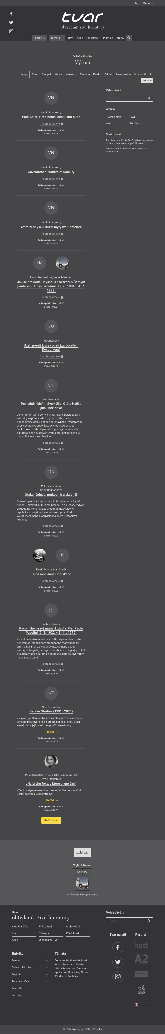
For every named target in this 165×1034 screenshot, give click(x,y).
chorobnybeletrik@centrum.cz (84, 894)
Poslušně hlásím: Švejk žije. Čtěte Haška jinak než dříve (51, 406)
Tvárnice (108, 37)
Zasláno (85, 74)
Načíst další (51, 820)
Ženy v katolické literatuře (67, 960)
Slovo (35, 74)
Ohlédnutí (140, 74)
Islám (75, 976)
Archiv (120, 37)
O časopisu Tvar (48, 939)
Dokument (82, 968)
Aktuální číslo (20, 926)
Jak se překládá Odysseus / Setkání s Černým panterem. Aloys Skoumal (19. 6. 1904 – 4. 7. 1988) (51, 286)
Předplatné (72, 933)
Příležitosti (92, 37)
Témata (57, 37)
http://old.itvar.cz (136, 143)
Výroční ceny (61, 972)
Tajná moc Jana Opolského (51, 574)
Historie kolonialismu (65, 968)
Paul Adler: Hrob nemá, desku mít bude (51, 117)
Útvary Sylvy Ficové (77, 972)
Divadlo (79, 964)
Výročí (24, 74)
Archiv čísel (73, 926)
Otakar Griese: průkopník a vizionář (51, 495)
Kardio (97, 74)
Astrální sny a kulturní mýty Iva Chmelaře (51, 227)
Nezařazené (123, 74)
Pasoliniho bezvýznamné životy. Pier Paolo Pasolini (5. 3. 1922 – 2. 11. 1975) (51, 630)
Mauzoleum (69, 964)
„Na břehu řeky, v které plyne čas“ (51, 783)
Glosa (58, 74)
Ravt (70, 37)
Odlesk (108, 74)
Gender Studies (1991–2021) (51, 711)
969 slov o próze (63, 976)
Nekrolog (70, 74)
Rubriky (39, 37)
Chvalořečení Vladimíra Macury (51, 172)
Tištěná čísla (113, 116)
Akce (80, 37)
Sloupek (47, 74)
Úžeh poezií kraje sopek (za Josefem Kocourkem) (51, 347)
